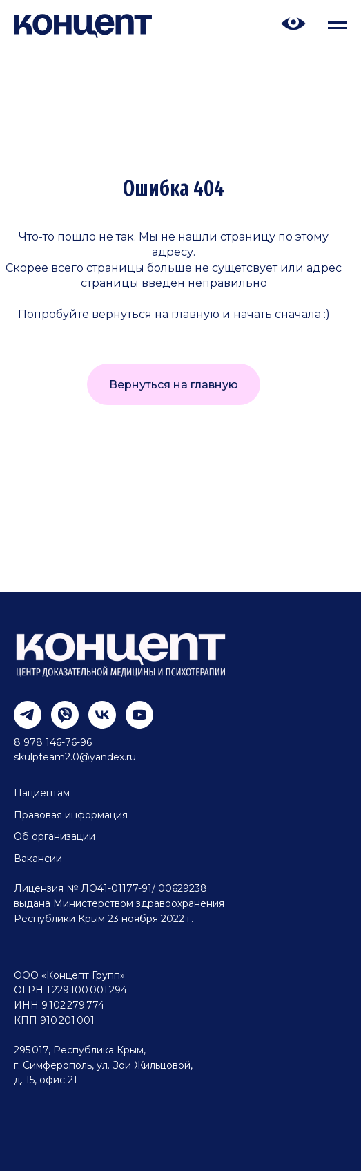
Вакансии (38, 858)
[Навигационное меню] (337, 25)
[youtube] (134, 709)
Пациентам (42, 793)
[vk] (97, 709)
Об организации (54, 836)
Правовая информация (71, 815)
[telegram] (22, 709)
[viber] (59, 709)
